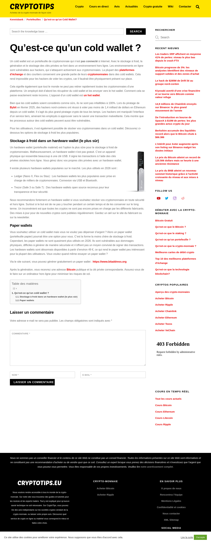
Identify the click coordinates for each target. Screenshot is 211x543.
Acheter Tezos (163, 323)
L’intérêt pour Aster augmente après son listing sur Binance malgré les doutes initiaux (176, 147)
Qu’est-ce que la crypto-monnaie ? (175, 246)
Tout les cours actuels (168, 398)
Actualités (131, 6)
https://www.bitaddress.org (110, 261)
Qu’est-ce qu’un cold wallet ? (31, 293)
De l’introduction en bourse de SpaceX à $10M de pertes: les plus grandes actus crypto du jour (175, 120)
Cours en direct (98, 6)
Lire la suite (187, 537)
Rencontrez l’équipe (171, 494)
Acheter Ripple (164, 304)
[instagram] (174, 198)
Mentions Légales (171, 501)
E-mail (86, 375)
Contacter (185, 6)
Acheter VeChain (165, 330)
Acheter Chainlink (166, 311)
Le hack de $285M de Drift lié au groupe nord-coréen (174, 82)
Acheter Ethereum (166, 317)
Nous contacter (171, 513)
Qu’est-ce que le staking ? (170, 233)
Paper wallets (27, 300)
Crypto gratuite (152, 6)
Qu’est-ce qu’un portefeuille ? (173, 239)
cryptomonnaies (98, 74)
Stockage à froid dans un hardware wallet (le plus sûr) (48, 296)
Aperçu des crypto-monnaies (172, 292)
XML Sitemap (171, 520)
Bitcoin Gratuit (164, 220)
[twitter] (166, 198)
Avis (117, 6)
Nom (15, 375)
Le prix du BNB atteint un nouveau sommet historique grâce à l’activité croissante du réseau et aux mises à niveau (176, 175)
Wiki (170, 6)
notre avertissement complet (157, 466)
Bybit (13, 107)
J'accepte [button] (200, 537)
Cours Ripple (163, 424)
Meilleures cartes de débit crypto (174, 252)
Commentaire (21, 333)
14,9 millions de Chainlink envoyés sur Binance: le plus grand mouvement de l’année (176, 107)
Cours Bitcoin (163, 405)
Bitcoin (71, 269)
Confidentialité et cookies (171, 507)
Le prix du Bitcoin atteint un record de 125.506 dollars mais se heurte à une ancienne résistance (177, 160)
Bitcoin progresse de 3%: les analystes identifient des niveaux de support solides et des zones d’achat (177, 70)
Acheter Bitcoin (164, 298)
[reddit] (183, 198)
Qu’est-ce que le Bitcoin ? (170, 226)
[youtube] (158, 198)
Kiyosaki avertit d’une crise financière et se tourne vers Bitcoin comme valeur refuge (177, 94)
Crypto (79, 6)
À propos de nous (171, 488)
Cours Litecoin (164, 418)
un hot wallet (92, 95)
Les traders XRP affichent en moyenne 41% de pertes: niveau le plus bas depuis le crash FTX (178, 57)
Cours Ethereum (165, 411)
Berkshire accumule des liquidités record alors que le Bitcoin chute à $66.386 (175, 134)
